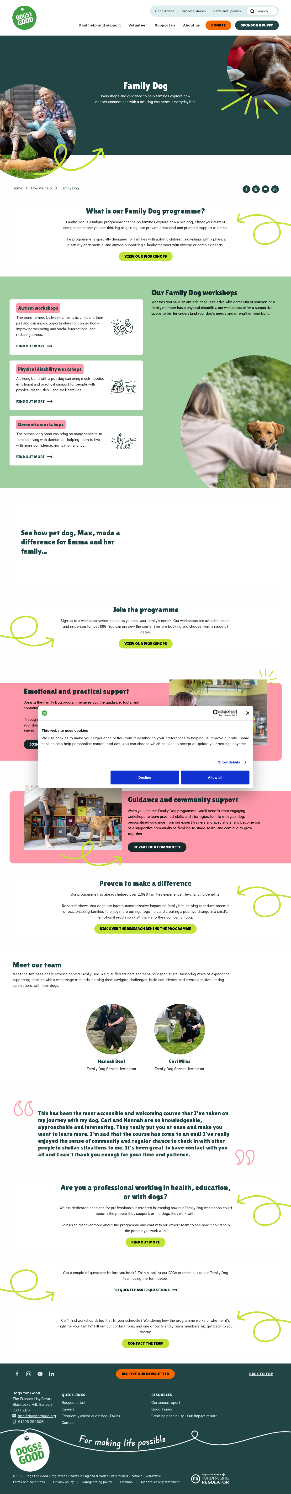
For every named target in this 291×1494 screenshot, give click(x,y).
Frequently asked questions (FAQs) (91, 1416)
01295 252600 (28, 1421)
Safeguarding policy (97, 1482)
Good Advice (164, 11)
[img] (123, 327)
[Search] (262, 11)
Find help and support (100, 25)
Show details (229, 762)
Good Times (161, 1409)
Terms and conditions (28, 1482)
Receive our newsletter (145, 1374)
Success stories (194, 11)
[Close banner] (247, 713)
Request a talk (74, 1402)
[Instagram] (28, 1373)
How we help (41, 188)
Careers (68, 1409)
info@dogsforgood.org (34, 1416)
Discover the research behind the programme (145, 928)
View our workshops (145, 256)
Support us (165, 25)
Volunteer (137, 25)
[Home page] (24, 18)
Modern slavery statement (160, 1482)
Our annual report (165, 1402)
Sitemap (126, 1482)
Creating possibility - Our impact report (184, 1416)
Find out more (30, 401)
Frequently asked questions (141, 1290)
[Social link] (40, 1373)
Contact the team (146, 1343)
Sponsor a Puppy (257, 25)
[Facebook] (17, 1373)
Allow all (215, 777)
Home (17, 188)
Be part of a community (157, 847)
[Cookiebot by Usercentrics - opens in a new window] (216, 713)
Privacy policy (63, 1482)
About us (191, 25)
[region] (145, 817)
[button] (111, 1038)
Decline (144, 777)
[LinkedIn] (51, 1373)
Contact (68, 1422)
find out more (30, 346)
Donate (218, 25)
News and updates (227, 11)
